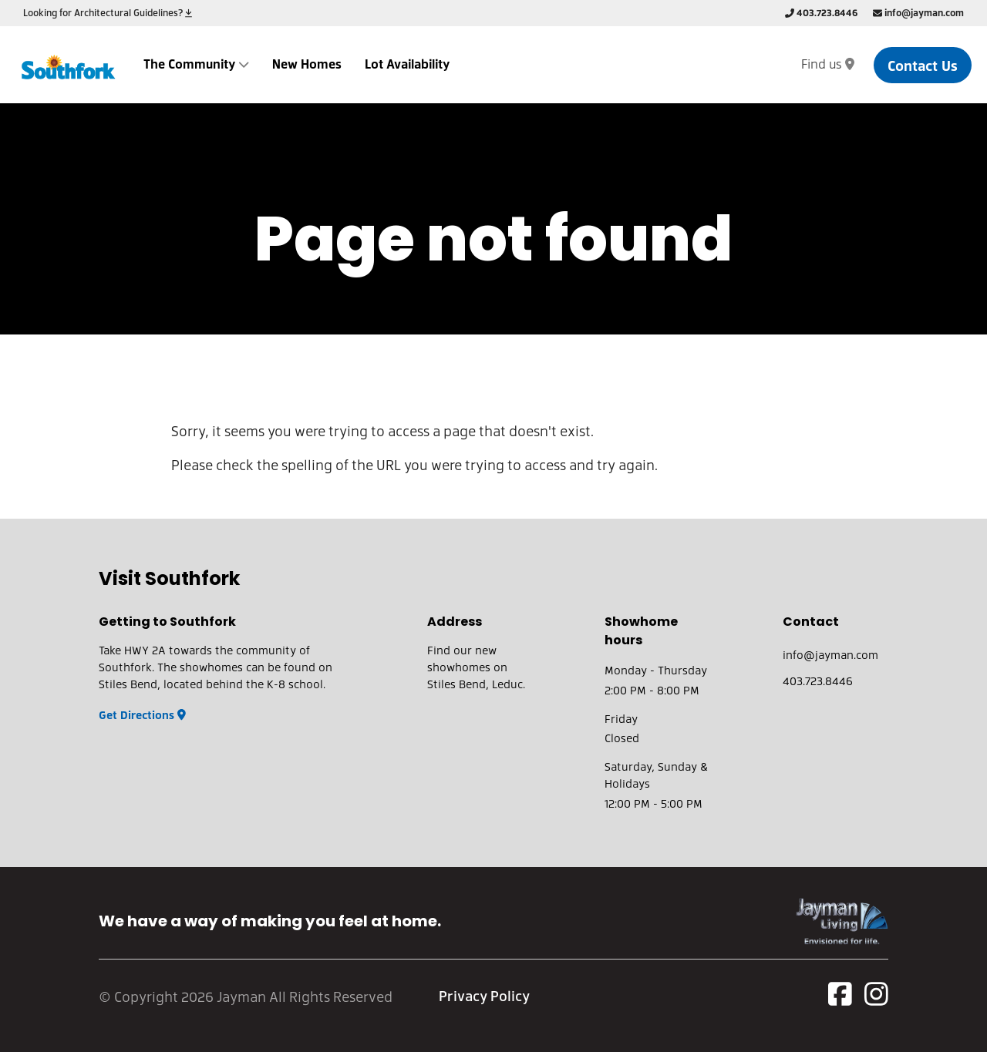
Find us (827, 63)
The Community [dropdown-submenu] (196, 63)
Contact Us (923, 65)
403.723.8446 (821, 12)
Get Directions (142, 714)
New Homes (307, 63)
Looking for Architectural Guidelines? (107, 12)
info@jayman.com (918, 12)
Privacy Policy (484, 995)
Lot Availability (407, 63)
